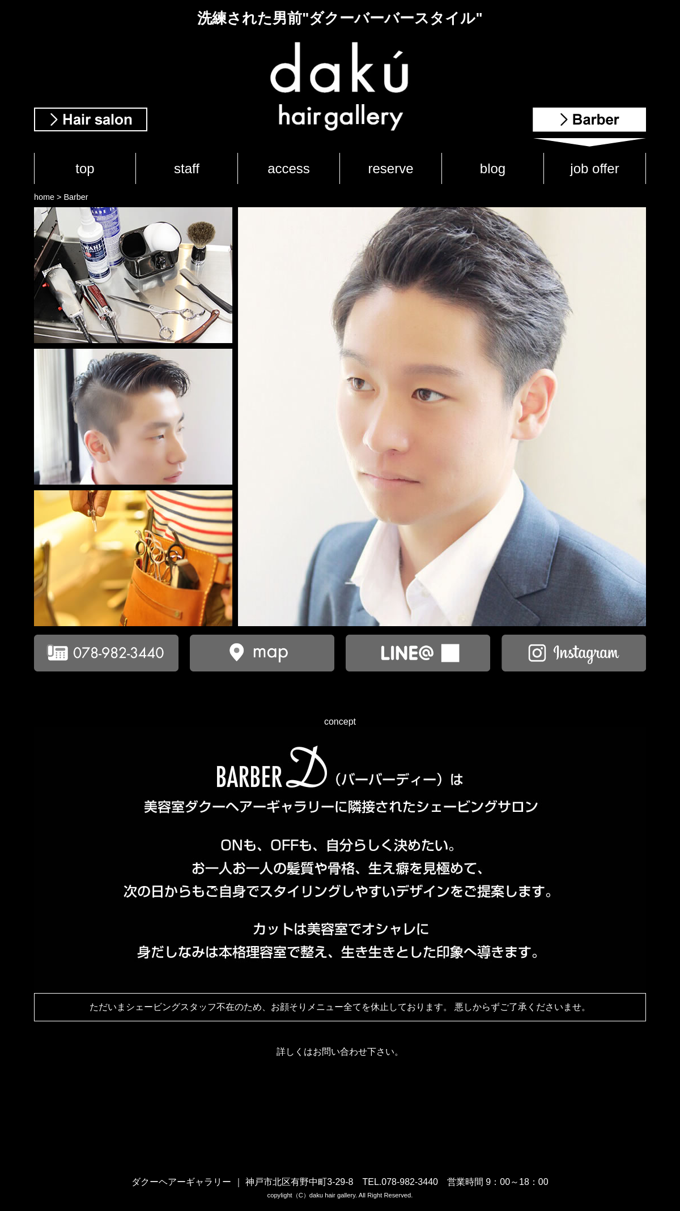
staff (186, 168)
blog (492, 168)
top (84, 168)
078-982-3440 (409, 1182)
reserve (390, 168)
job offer (594, 168)
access (288, 168)
